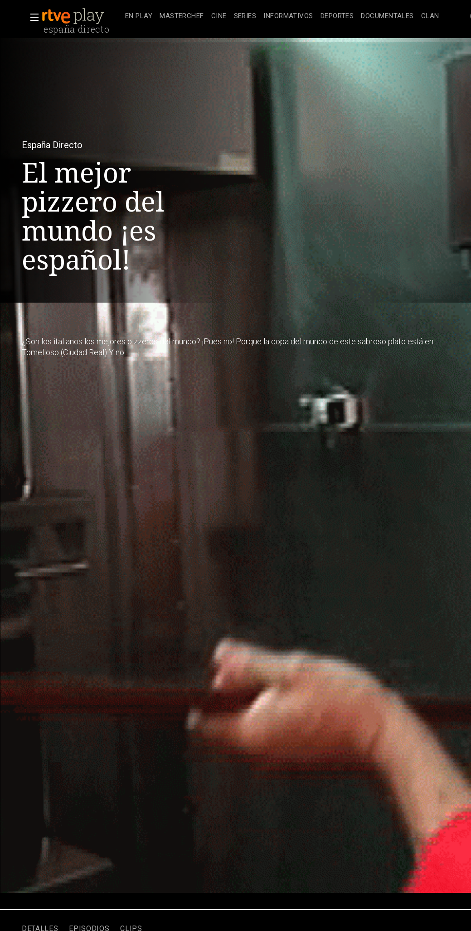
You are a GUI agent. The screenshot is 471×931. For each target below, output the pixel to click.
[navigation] (282, 16)
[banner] (81, 16)
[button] (32, 17)
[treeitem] (138, 16)
